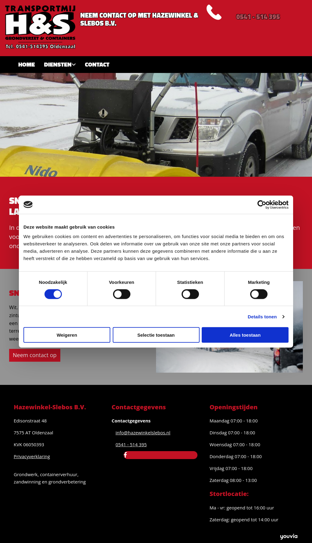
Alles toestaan (245, 335)
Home (26, 64)
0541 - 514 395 (258, 17)
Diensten (58, 64)
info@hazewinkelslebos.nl (142, 432)
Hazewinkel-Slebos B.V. (50, 407)
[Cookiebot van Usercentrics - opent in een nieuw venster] (262, 204)
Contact (97, 64)
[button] (34, 355)
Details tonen (262, 316)
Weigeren (67, 335)
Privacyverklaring (32, 456)
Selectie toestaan (156, 335)
